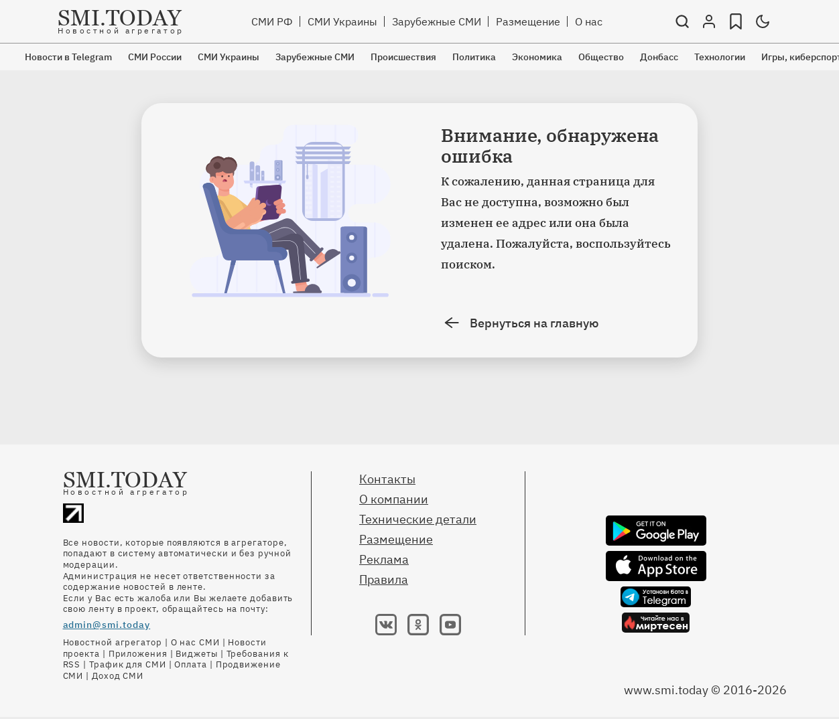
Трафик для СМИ (127, 664)
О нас (588, 21)
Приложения (138, 653)
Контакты (387, 479)
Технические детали (417, 519)
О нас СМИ (195, 642)
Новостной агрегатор (112, 642)
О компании (393, 499)
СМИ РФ (272, 21)
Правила (383, 579)
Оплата (190, 664)
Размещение (528, 21)
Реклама (384, 559)
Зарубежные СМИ (436, 21)
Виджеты (196, 653)
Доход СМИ (117, 676)
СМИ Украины (342, 21)
